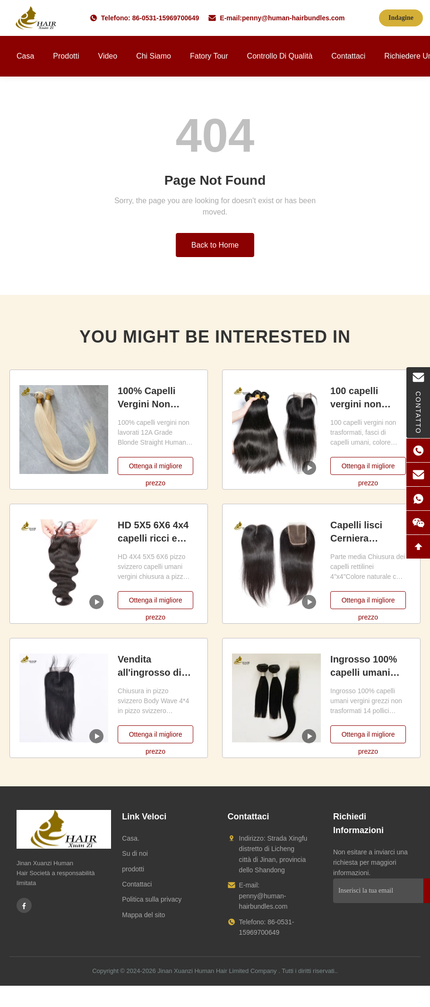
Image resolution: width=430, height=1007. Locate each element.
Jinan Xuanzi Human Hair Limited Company (216, 970)
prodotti (133, 869)
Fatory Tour (209, 56)
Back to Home (215, 245)
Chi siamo (153, 56)
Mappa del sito (143, 915)
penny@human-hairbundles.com (293, 18)
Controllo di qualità (280, 56)
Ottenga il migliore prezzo (155, 468)
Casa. (130, 838)
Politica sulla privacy (151, 899)
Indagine (400, 17)
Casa (25, 56)
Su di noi (134, 853)
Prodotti (66, 56)
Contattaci (348, 56)
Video (108, 56)
